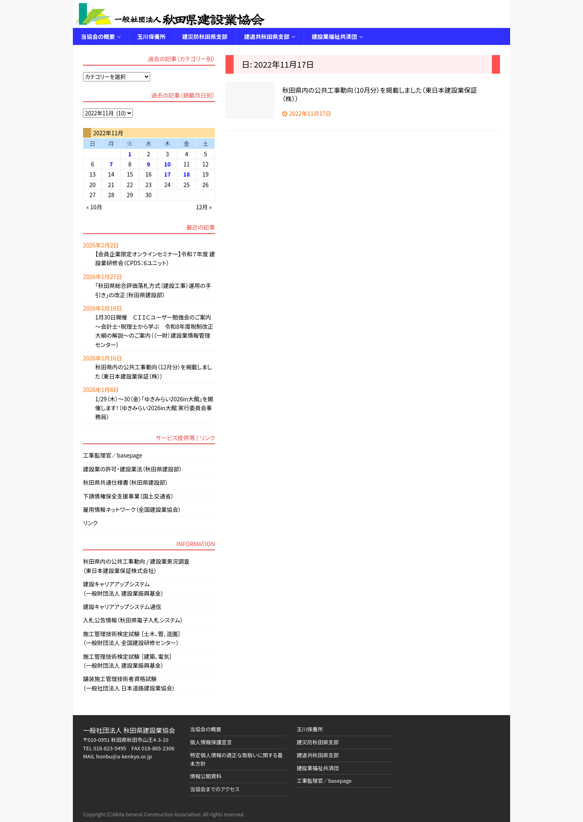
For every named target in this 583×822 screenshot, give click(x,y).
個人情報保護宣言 (211, 742)
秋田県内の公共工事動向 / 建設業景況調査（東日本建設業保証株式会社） (136, 565)
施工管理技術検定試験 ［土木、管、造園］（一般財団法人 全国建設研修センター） (132, 638)
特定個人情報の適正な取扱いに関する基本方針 (236, 759)
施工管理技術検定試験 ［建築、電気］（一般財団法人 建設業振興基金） (127, 660)
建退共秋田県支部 (266, 36)
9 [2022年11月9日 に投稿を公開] (148, 164)
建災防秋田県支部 (205, 36)
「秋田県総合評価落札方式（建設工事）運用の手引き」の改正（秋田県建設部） (153, 289)
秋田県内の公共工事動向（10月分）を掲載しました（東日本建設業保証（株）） (379, 94)
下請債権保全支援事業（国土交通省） (128, 496)
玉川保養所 (151, 36)
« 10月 (94, 207)
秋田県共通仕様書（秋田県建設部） (125, 482)
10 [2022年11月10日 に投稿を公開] (167, 164)
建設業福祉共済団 (334, 36)
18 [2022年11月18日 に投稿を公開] (186, 174)
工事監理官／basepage (112, 455)
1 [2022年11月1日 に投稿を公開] (130, 154)
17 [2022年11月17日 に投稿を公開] (167, 174)
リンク (90, 523)
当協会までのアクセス (215, 789)
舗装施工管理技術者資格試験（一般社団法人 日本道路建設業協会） (129, 683)
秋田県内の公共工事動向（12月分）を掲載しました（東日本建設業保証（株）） (153, 371)
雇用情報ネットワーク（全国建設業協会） (132, 509)
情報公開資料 (205, 776)
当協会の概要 (98, 36)
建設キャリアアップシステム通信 (122, 607)
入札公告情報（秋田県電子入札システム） (133, 620)
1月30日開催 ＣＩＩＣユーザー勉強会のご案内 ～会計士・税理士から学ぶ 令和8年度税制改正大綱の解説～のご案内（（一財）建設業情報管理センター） (154, 330)
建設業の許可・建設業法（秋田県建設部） (132, 469)
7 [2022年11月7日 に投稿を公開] (111, 164)
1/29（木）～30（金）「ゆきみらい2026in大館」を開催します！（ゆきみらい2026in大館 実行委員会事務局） (154, 408)
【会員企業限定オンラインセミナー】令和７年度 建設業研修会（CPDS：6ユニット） (155, 258)
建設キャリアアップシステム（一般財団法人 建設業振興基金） (123, 588)
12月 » (204, 207)
